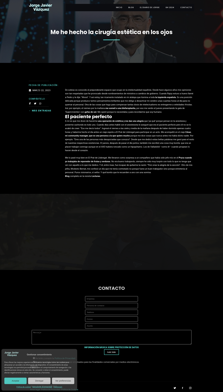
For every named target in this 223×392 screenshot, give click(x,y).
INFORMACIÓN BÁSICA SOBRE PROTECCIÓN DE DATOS (111, 346)
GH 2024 (169, 7)
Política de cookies (23, 387)
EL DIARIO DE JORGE (149, 7)
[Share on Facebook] (30, 102)
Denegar (39, 380)
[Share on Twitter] (35, 102)
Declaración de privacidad (42, 387)
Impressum (58, 387)
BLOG (130, 7)
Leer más (111, 351)
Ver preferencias (63, 380)
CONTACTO (186, 7)
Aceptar (15, 380)
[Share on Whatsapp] (40, 102)
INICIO (117, 7)
